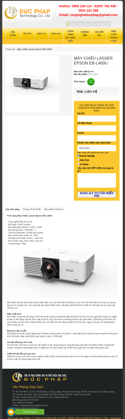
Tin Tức (27, 33)
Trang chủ (10, 49)
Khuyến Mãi (99, 33)
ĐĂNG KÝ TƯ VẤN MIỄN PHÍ (96, 195)
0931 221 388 (88, 10)
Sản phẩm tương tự (53, 209)
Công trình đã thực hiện (70, 36)
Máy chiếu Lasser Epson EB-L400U (34, 49)
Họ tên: (81, 113)
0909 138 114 (82, 6)
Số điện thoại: (84, 123)
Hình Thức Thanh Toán (113, 36)
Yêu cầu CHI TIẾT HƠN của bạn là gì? (95, 169)
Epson (91, 71)
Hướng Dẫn (85, 33)
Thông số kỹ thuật (32, 209)
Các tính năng (12, 209)
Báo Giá (56, 33)
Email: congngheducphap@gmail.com (88, 15)
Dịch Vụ (41, 33)
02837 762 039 (105, 6)
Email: (80, 133)
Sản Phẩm (13, 33)
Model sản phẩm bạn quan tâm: (94, 142)
